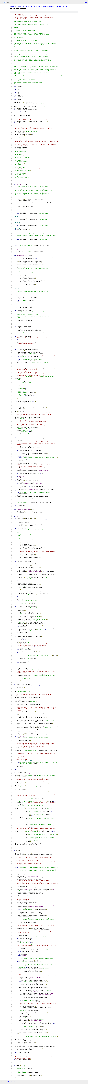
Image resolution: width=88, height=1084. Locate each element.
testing (59, 6)
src (26, 6)
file (38, 12)
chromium (13, 6)
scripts (65, 6)
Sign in (85, 2)
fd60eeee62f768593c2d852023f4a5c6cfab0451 (41, 6)
